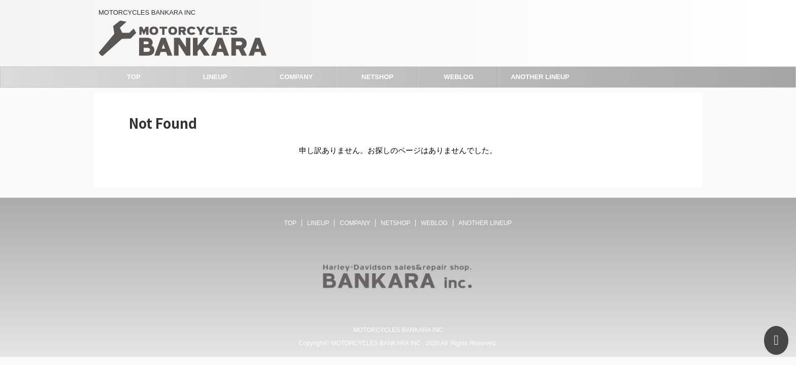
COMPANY (296, 77)
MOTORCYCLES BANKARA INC (398, 330)
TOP (134, 77)
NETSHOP (377, 77)
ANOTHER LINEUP (540, 77)
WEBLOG (459, 77)
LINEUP (215, 77)
